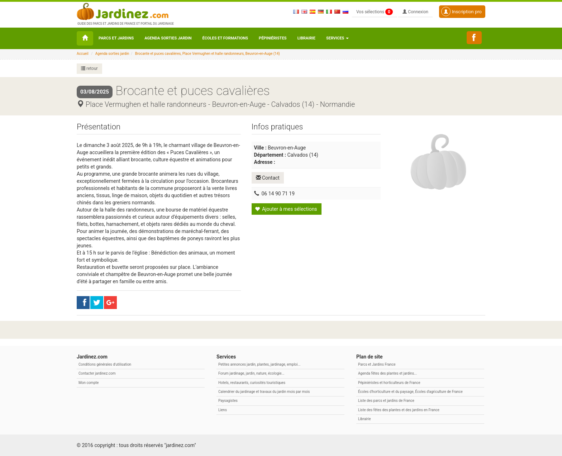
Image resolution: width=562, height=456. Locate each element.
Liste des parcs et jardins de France (386, 401)
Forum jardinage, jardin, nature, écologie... (251, 373)
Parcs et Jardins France (377, 364)
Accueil (83, 54)
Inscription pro (461, 11)
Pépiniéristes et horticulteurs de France (389, 383)
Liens (222, 410)
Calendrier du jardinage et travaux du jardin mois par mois (264, 392)
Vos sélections (374, 12)
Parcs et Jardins (116, 38)
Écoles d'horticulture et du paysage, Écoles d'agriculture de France (410, 392)
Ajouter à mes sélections (286, 209)
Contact (268, 178)
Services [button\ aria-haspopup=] (337, 38)
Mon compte (88, 383)
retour (89, 68)
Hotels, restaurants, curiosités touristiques (251, 383)
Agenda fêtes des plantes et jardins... (387, 373)
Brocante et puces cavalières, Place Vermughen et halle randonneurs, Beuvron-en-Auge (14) (207, 54)
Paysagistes (228, 401)
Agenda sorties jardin (167, 38)
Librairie (306, 38)
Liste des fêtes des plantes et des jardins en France (398, 410)
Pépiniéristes (273, 38)
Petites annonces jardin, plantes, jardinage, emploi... (259, 364)
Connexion (415, 11)
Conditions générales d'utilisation (104, 364)
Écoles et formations (225, 38)
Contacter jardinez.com (96, 373)
